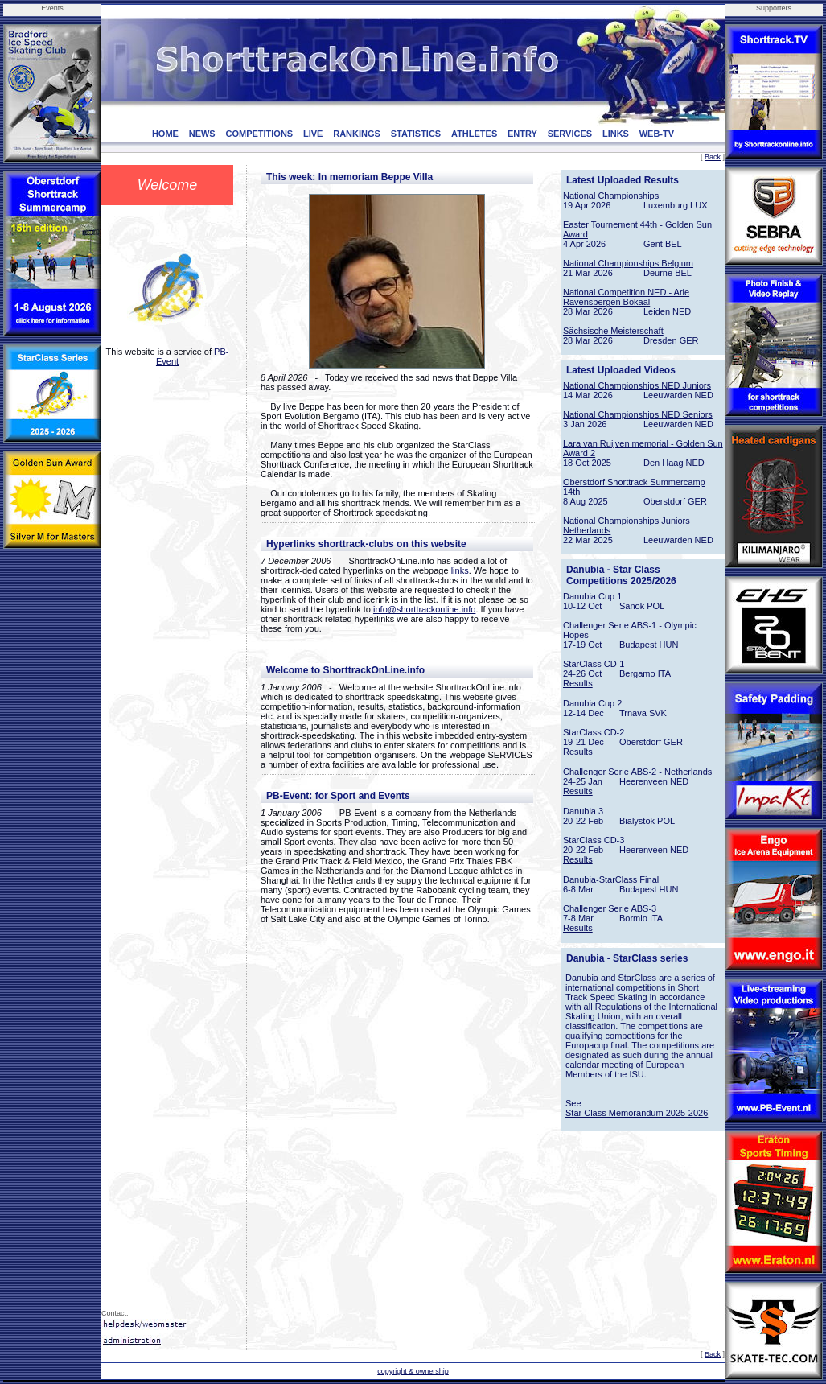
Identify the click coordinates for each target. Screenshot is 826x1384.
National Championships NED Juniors (637, 385)
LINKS (615, 133)
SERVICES (570, 133)
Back (713, 157)
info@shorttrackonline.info (424, 609)
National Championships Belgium (628, 263)
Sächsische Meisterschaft (613, 331)
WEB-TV (656, 133)
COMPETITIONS (259, 133)
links (460, 570)
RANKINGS (356, 133)
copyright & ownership (413, 1371)
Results (578, 683)
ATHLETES (474, 133)
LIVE (313, 133)
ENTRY (522, 133)
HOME (165, 133)
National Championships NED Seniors (638, 414)
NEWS (202, 133)
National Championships (611, 195)
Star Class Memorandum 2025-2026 (636, 1113)
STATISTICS (416, 133)
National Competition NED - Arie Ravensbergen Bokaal (626, 297)
